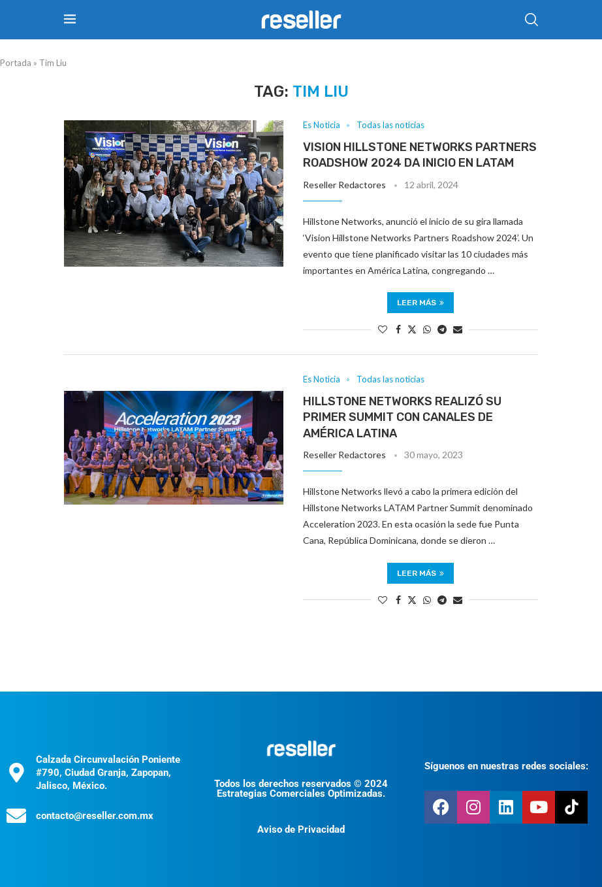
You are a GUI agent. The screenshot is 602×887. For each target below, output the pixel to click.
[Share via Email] (457, 329)
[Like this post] (382, 329)
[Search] (531, 19)
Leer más (420, 302)
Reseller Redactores (344, 184)
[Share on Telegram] (442, 329)
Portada (15, 63)
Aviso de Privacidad (301, 829)
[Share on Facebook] (398, 329)
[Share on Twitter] (412, 329)
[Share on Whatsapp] (427, 329)
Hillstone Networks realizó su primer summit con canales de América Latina (402, 417)
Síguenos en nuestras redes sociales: (506, 766)
